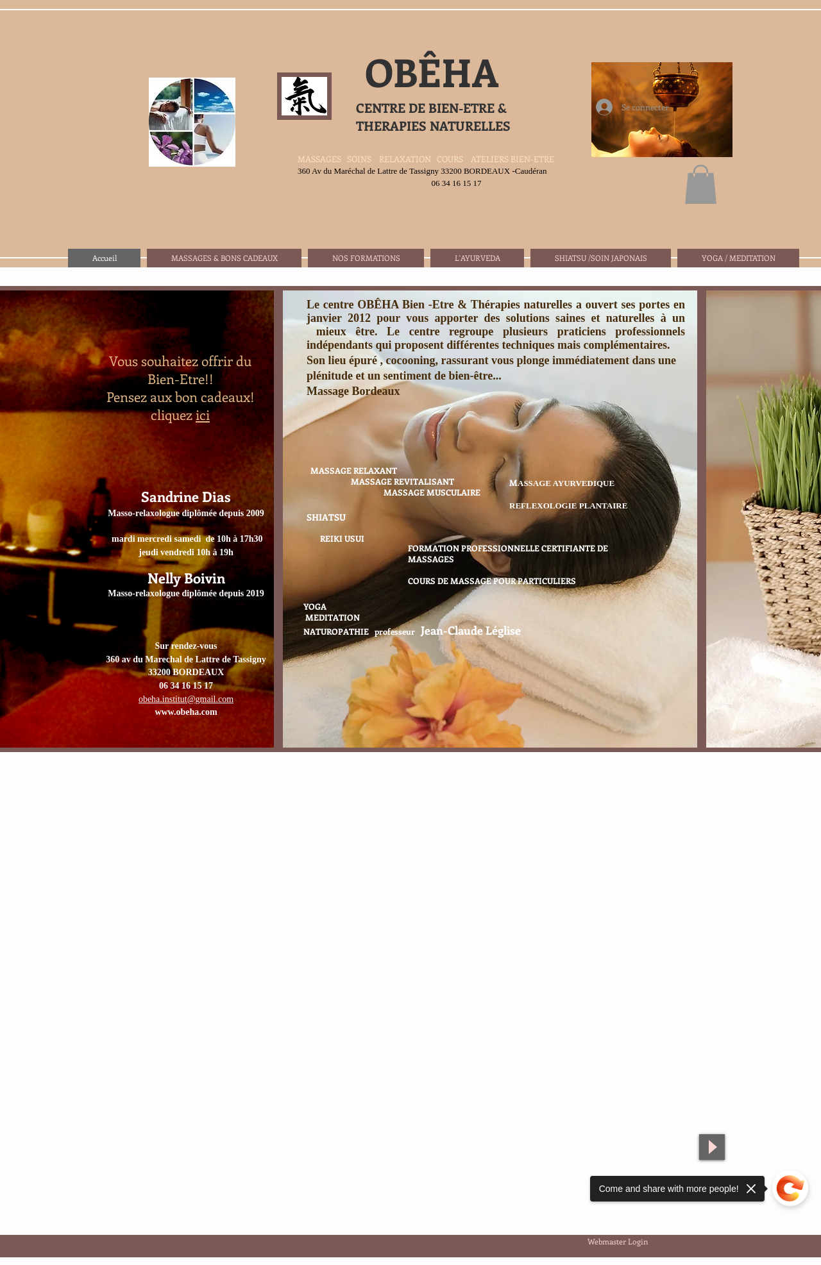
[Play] (712, 1147)
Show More (490, 762)
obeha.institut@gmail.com (186, 699)
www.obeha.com (186, 712)
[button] (700, 184)
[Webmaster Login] (617, 1241)
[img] (490, 519)
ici (203, 414)
